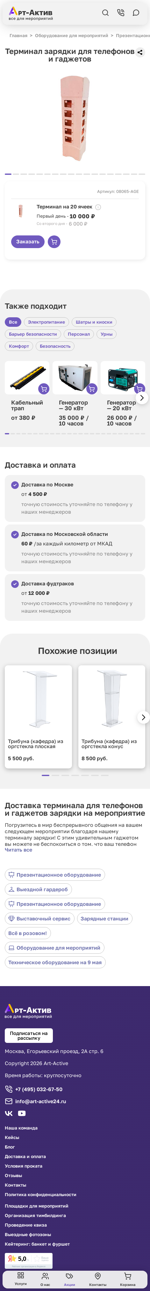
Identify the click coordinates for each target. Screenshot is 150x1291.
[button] (142, 398)
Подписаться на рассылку (29, 1035)
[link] (29, 1261)
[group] (75, 118)
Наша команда (21, 1127)
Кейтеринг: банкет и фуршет (37, 1244)
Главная (18, 35)
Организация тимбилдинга (35, 1215)
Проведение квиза (26, 1225)
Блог (10, 1146)
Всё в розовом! (27, 933)
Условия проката (23, 1166)
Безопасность (55, 346)
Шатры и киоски (94, 322)
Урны (106, 334)
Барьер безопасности (33, 334)
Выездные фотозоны (28, 1234)
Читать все (18, 849)
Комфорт (19, 346)
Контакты (15, 1185)
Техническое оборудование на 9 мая (55, 962)
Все (13, 322)
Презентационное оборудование (54, 875)
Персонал (79, 334)
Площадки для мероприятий (36, 1206)
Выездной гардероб (38, 889)
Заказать (27, 241)
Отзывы (13, 1175)
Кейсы (12, 1137)
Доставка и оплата (25, 1156)
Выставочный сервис (39, 918)
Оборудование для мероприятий (54, 948)
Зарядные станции (104, 918)
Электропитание (46, 322)
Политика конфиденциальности (40, 1194)
